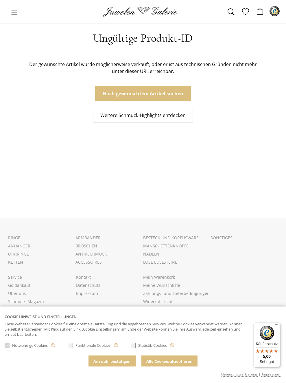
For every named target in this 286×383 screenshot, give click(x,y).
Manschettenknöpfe (166, 246)
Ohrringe (18, 254)
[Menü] (276, 325)
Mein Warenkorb (159, 277)
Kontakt (83, 277)
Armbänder (88, 237)
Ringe (14, 237)
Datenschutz (88, 285)
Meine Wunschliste (161, 285)
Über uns (17, 293)
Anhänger (19, 246)
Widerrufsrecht (158, 301)
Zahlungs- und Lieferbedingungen (176, 293)
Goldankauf (19, 285)
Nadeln (151, 254)
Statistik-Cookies (149, 345)
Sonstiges (222, 237)
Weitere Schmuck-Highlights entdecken (143, 115)
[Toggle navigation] (14, 13)
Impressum (87, 293)
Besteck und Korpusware (171, 237)
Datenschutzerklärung (239, 374)
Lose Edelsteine (160, 262)
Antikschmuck (91, 254)
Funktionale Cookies (89, 345)
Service (15, 277)
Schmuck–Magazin (26, 301)
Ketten (15, 262)
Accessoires (88, 262)
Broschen (86, 246)
